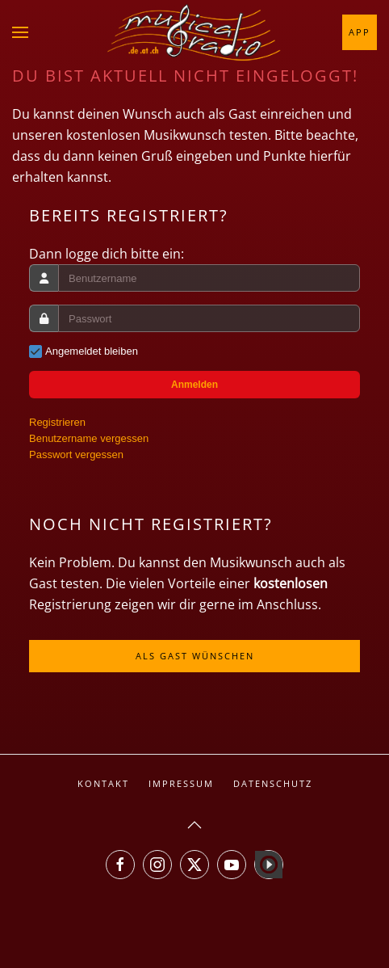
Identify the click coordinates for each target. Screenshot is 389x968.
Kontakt (103, 783)
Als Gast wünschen (195, 656)
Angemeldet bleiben (91, 351)
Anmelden (194, 384)
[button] (20, 32)
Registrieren (57, 422)
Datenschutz (272, 783)
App (359, 32)
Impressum (181, 783)
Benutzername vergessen (88, 438)
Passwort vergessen (76, 454)
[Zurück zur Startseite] (194, 32)
